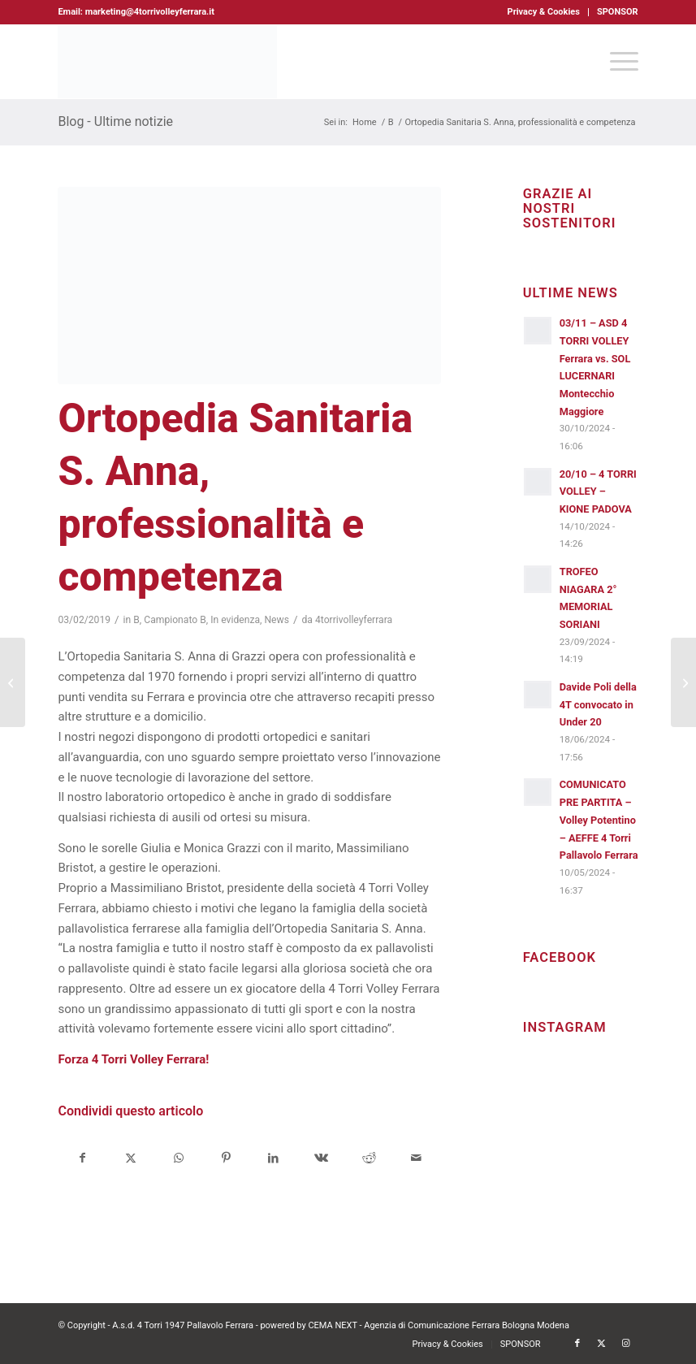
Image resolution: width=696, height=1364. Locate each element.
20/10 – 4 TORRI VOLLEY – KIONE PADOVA (598, 491)
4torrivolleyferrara (353, 620)
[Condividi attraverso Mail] (416, 1158)
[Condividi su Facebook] (82, 1158)
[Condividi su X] (130, 1158)
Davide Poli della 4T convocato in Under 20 (598, 704)
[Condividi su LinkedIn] (273, 1158)
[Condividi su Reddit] (368, 1158)
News (276, 620)
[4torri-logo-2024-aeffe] (167, 61)
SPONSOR (617, 11)
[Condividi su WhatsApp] (178, 1158)
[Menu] (616, 61)
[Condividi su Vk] (321, 1158)
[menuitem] (544, 12)
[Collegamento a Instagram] (626, 1344)
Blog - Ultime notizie (115, 121)
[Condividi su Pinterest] (225, 1158)
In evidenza (235, 620)
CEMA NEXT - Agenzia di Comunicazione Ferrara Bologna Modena (438, 1325)
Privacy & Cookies (544, 11)
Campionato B (175, 620)
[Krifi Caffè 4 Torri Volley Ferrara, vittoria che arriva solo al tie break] (683, 682)
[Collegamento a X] (602, 1344)
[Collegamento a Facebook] (577, 1344)
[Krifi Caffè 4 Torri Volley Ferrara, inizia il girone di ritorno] (12, 682)
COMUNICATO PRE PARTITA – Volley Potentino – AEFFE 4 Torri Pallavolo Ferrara (599, 819)
